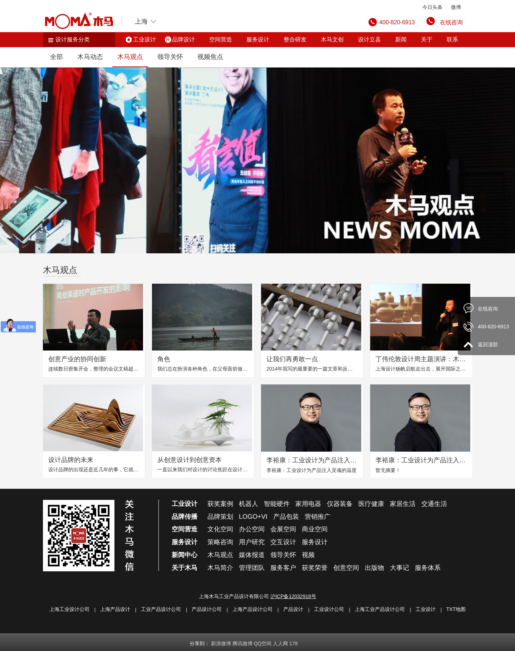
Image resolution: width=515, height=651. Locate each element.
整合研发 (295, 39)
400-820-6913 (493, 326)
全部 (56, 56)
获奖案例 (220, 503)
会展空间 (283, 529)
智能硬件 (277, 503)
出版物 (374, 567)
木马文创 (332, 39)
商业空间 (315, 529)
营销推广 (317, 516)
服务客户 (283, 567)
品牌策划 (220, 516)
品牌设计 (183, 39)
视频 (308, 554)
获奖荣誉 (315, 567)
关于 (426, 39)
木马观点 (130, 56)
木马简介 (220, 567)
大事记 (399, 567)
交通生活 (434, 503)
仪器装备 (340, 503)
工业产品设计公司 (161, 609)
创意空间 (346, 567)
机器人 (248, 503)
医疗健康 (371, 503)
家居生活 (403, 503)
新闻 (401, 39)
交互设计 (283, 542)
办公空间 (252, 529)
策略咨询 (220, 542)
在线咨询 (451, 22)
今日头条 (432, 7)
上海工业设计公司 (69, 609)
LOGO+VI (253, 516)
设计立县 (369, 39)
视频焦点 (210, 56)
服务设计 (257, 39)
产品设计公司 (207, 609)
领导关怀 (170, 56)
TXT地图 (456, 609)
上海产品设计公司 (252, 609)
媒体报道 (252, 554)
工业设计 (144, 39)
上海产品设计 (115, 609)
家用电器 (308, 503)
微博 (456, 7)
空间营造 (220, 39)
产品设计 (293, 609)
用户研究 (252, 542)
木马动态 (90, 56)
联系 (452, 39)
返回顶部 (488, 344)
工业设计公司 (329, 609)
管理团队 (252, 567)
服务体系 (428, 567)
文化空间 (220, 529)
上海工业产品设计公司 (380, 609)
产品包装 (286, 516)
